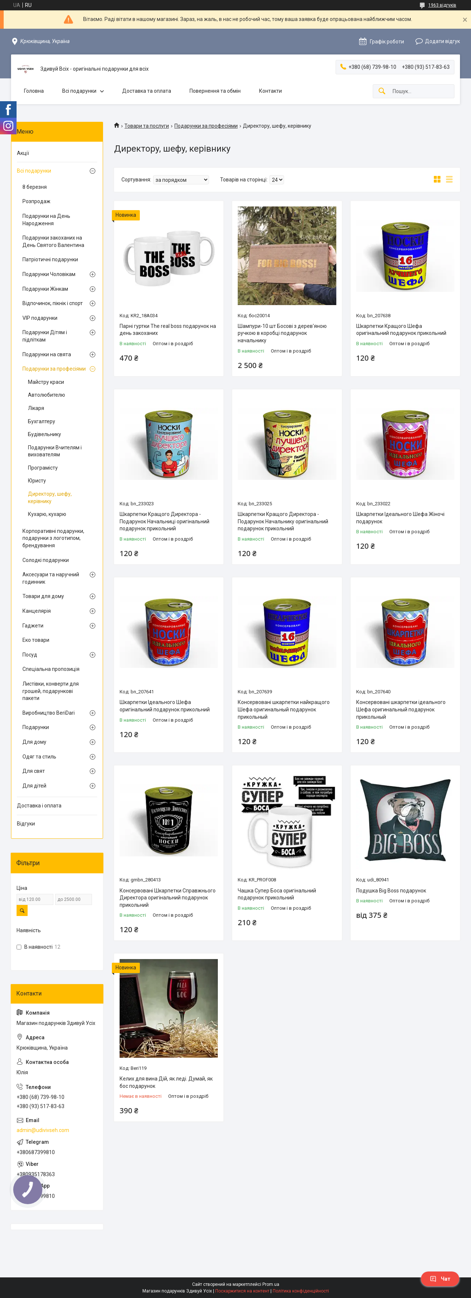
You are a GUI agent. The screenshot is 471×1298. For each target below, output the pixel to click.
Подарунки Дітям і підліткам (44, 336)
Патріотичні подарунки (50, 259)
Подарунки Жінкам (45, 289)
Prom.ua (270, 1284)
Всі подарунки (79, 91)
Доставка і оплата (39, 806)
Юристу (37, 481)
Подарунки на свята (46, 354)
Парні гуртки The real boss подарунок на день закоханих (168, 329)
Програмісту (43, 468)
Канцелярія (36, 611)
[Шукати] (382, 91)
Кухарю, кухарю (47, 514)
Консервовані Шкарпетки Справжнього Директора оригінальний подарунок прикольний (168, 898)
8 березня (34, 187)
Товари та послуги (146, 126)
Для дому (34, 742)
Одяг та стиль (39, 757)
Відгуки (26, 824)
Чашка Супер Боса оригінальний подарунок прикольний (277, 894)
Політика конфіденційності (301, 1291)
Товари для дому (43, 596)
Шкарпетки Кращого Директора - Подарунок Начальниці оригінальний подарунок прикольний (164, 521)
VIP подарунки (39, 318)
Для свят (33, 771)
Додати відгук (442, 41)
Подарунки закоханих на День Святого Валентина (53, 241)
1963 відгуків (442, 5)
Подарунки (35, 727)
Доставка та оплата (146, 91)
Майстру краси (46, 382)
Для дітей (34, 786)
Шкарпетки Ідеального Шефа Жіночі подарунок (400, 517)
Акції (23, 153)
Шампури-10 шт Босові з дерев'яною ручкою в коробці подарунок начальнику (282, 333)
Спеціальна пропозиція (50, 669)
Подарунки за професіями (206, 126)
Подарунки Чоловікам (48, 274)
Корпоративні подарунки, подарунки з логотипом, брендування (53, 538)
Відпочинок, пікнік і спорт (52, 303)
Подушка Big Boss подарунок (391, 891)
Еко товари (35, 640)
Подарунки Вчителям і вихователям (55, 451)
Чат (440, 1279)
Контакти (270, 91)
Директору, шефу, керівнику (50, 497)
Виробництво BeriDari (48, 713)
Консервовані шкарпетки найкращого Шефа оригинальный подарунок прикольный (284, 709)
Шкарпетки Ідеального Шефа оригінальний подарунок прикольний (165, 705)
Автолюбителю (46, 395)
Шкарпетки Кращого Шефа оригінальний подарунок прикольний (401, 329)
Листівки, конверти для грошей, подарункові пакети (50, 691)
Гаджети (32, 626)
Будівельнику (44, 434)
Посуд (29, 655)
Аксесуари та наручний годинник (50, 578)
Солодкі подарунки (45, 560)
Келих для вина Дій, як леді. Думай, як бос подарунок (166, 1082)
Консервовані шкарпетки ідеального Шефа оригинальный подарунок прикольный (401, 709)
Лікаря (36, 408)
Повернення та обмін (215, 91)
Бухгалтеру (41, 421)
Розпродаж (36, 201)
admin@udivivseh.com (43, 1130)
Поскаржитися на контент (242, 1291)
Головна (34, 91)
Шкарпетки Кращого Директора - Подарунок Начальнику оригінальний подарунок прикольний (283, 521)
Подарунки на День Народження (46, 219)
